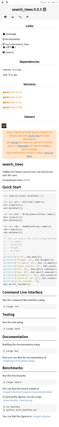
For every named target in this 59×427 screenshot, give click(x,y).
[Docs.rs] (2, 2)
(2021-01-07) (12, 97)
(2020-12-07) (12, 102)
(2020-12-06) (12, 107)
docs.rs (44, 2)
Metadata (23, 146)
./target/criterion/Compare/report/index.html (27, 392)
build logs (34, 135)
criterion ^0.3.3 (12, 70)
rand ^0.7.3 (10, 75)
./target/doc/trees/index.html (18, 360)
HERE (26, 180)
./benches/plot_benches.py (17, 400)
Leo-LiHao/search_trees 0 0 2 (16, 46)
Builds (14, 142)
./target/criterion (41, 416)
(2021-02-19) (12, 92)
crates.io (8, 52)
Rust (53, 2)
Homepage (9, 34)
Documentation (11, 39)
